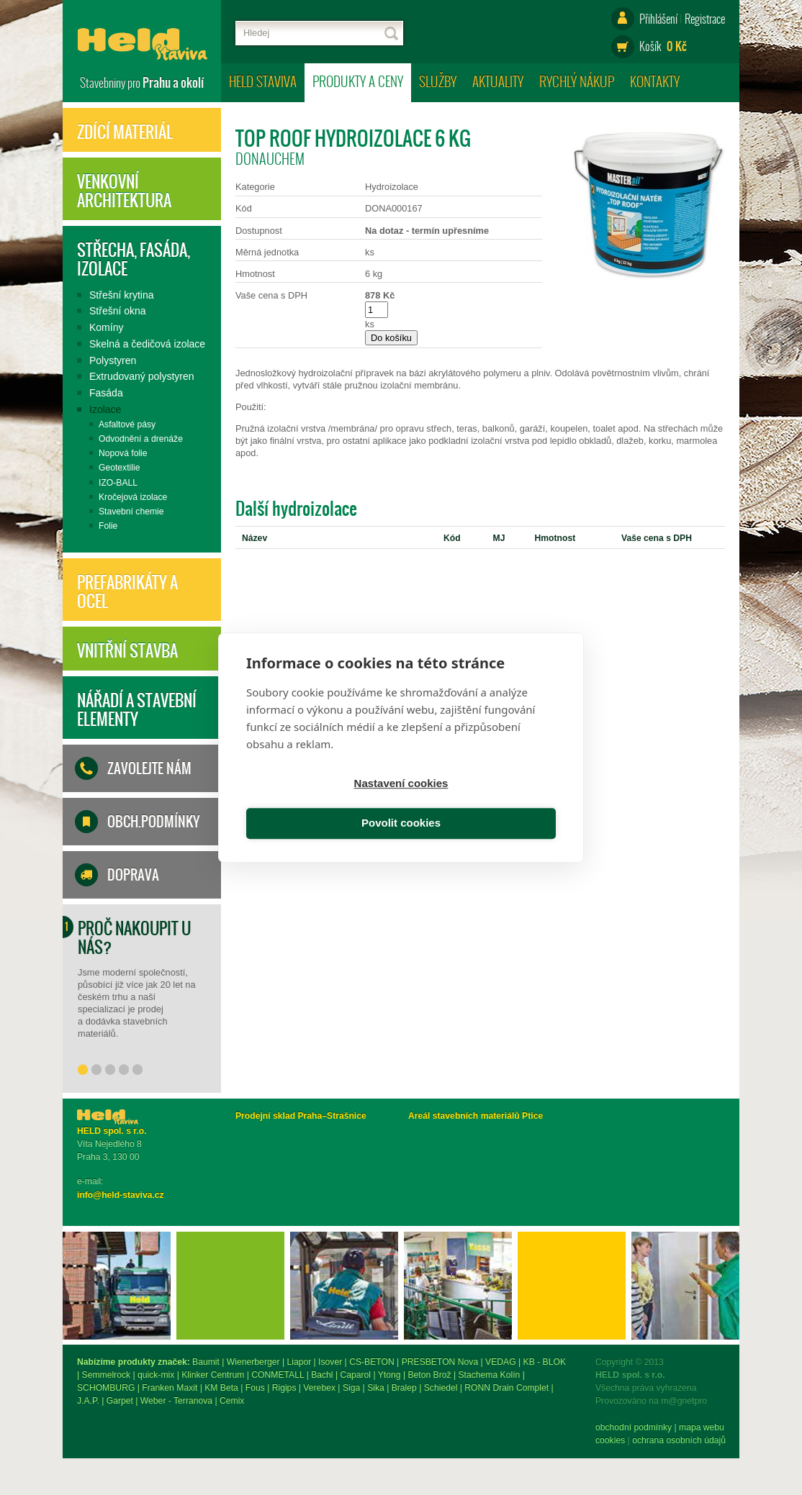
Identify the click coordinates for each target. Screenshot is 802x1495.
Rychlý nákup (576, 81)
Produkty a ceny (357, 81)
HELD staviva (263, 81)
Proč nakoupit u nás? (134, 937)
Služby (437, 81)
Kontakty (655, 81)
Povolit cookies (481, 804)
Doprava (133, 874)
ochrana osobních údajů (160, 1440)
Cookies (92, 1440)
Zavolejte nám (149, 768)
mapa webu (183, 1427)
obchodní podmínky (115, 1427)
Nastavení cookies (321, 804)
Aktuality (497, 81)
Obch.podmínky (153, 821)
